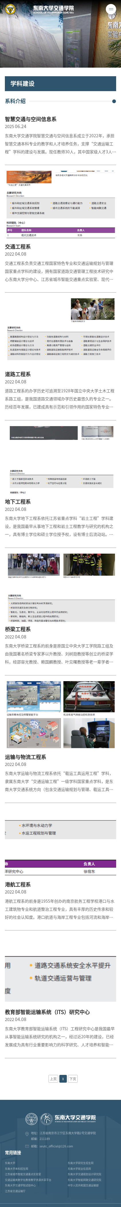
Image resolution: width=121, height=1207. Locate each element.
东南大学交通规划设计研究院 (84, 1174)
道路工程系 (18, 374)
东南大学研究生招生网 (80, 1163)
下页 (72, 1079)
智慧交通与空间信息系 (30, 119)
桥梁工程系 (18, 629)
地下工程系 (18, 501)
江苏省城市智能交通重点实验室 (23, 1174)
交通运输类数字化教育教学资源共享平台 (28, 1180)
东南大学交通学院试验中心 (20, 1185)
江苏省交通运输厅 (15, 1191)
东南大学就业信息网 (79, 1168)
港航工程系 (18, 884)
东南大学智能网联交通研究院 (84, 1180)
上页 (53, 1079)
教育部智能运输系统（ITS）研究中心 (47, 1012)
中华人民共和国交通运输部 (83, 1185)
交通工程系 (18, 246)
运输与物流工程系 (25, 757)
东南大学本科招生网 (16, 1168)
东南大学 (10, 1163)
